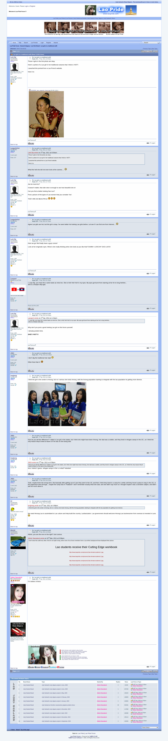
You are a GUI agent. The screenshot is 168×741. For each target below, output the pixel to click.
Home (14, 43)
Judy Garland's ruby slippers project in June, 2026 (55, 685)
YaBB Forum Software (75, 737)
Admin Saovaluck (21, 48)
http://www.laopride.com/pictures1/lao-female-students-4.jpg (86, 565)
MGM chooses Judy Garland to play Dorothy (72, 650)
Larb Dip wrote (33, 153)
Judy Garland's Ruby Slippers (95, 18)
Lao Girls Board (35, 46)
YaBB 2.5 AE (93, 736)
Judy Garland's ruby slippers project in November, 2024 (56, 717)
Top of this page (25, 729)
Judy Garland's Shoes (109, 18)
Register (32, 6)
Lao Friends (34, 43)
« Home (12, 729)
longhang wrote (33, 506)
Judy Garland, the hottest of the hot (70, 659)
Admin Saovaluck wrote (36, 538)
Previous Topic (147, 48)
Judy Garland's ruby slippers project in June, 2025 (55, 689)
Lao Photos (62, 18)
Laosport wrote (33, 318)
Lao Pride (55, 18)
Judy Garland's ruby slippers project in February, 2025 (56, 697)
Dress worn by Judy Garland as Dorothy (71, 653)
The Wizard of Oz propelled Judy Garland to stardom (74, 651)
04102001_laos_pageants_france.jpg (39, 90)
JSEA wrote (32, 462)
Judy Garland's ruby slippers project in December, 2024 (56, 709)
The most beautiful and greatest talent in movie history (74, 658)
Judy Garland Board (28, 685)
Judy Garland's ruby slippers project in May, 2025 (54, 693)
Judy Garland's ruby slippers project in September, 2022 (56, 721)
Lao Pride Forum (14, 46)
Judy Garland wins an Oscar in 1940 (70, 656)
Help (20, 43)
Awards (55, 43)
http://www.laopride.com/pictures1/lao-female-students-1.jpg (86, 552)
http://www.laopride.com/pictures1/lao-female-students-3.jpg (86, 560)
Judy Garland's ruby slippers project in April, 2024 (54, 713)
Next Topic (154, 48)
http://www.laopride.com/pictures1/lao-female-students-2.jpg (86, 556)
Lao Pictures (69, 18)
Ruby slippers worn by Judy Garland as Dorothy (73, 652)
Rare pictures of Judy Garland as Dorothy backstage (74, 657)
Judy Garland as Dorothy (80, 18)
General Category (25, 46)
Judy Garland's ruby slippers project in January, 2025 (55, 701)
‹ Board (18, 729)
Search (26, 43)
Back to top (14, 144)
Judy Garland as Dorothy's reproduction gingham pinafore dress (58, 705)
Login (26, 6)
